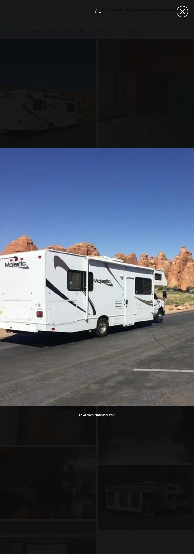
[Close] (182, 11)
